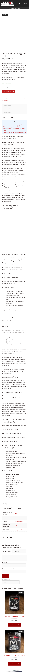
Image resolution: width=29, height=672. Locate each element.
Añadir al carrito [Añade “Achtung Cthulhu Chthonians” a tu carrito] (14, 664)
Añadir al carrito (9, 91)
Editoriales (10, 99)
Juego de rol (18, 529)
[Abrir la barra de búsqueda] (16, 3)
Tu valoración (6, 554)
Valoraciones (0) (8, 112)
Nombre (5, 562)
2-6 (16, 525)
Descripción (7, 105)
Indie (14, 99)
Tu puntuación (7, 551)
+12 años (17, 518)
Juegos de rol (19, 99)
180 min (17, 513)
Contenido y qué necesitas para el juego (14, 132)
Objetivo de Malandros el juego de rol (13, 125)
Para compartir (19, 521)
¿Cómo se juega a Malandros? (11, 127)
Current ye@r (6, 579)
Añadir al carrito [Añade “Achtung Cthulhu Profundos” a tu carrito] (14, 625)
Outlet (24, 99)
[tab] (14, 105)
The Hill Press (5, 100)
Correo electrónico (8, 568)
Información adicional (10, 109)
